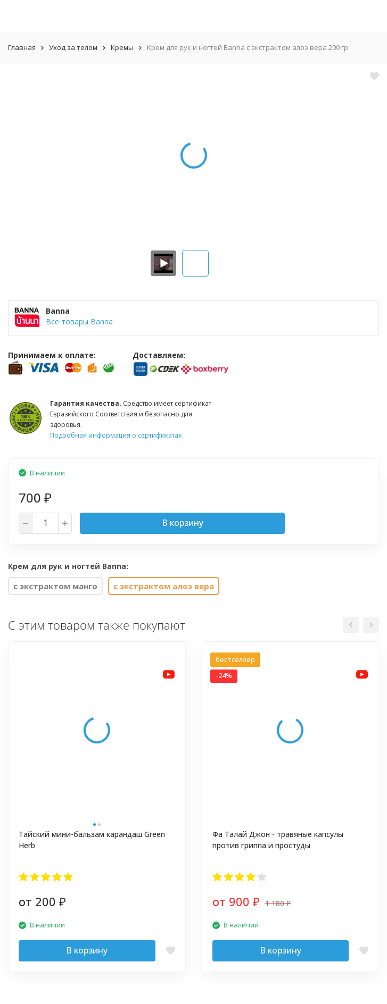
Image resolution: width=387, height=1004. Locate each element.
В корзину (182, 523)
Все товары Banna (79, 321)
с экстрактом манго (55, 586)
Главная (22, 47)
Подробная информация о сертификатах (116, 435)
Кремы (122, 47)
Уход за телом (73, 47)
